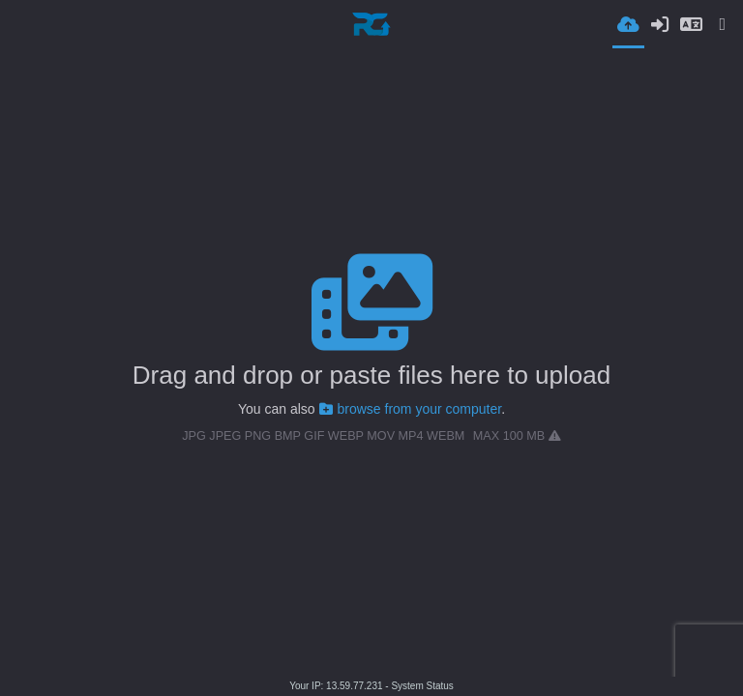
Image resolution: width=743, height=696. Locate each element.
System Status (422, 686)
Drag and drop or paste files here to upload (371, 375)
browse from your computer (410, 409)
